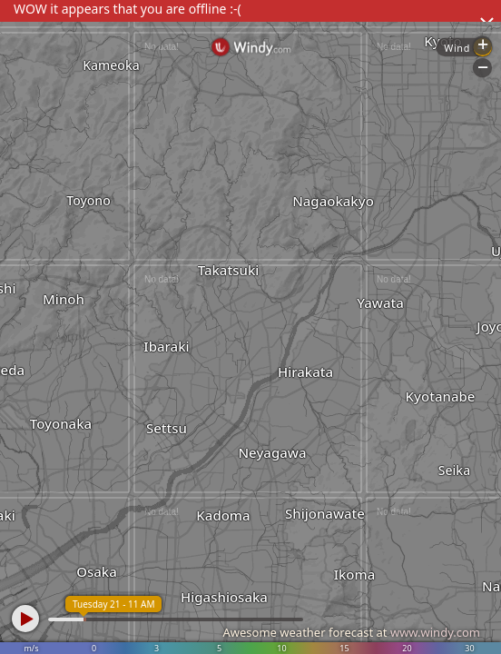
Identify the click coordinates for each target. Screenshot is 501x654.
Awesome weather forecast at (351, 632)
